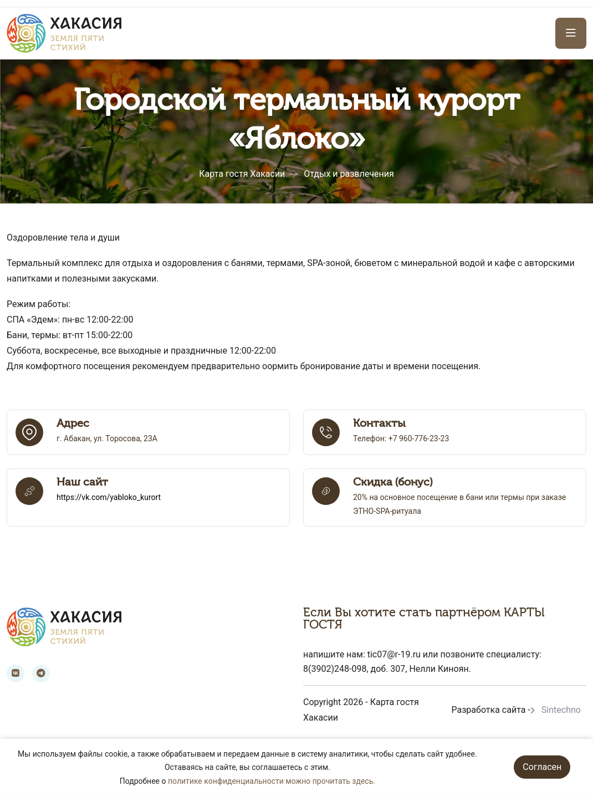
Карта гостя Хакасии (242, 174)
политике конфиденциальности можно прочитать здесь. (271, 781)
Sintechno (561, 710)
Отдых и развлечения (348, 174)
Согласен (542, 767)
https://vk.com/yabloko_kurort (109, 497)
